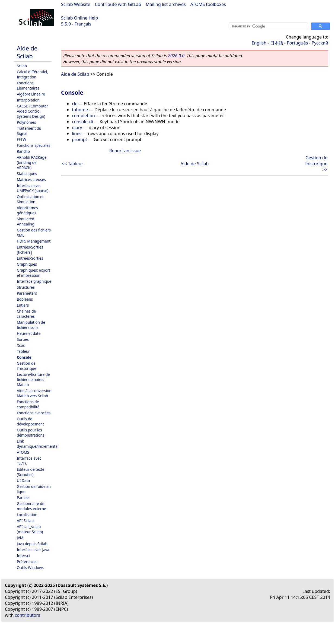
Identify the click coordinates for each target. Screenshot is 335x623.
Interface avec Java (33, 549)
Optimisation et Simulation (30, 199)
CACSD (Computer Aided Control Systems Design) (32, 111)
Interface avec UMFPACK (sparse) (32, 188)
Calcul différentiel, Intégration (32, 74)
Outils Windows (30, 567)
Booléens (25, 299)
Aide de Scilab (27, 52)
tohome (80, 110)
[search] (268, 26)
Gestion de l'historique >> (316, 164)
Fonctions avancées (33, 412)
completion (83, 116)
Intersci (23, 555)
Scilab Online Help (79, 18)
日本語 (276, 43)
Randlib (23, 151)
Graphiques (27, 264)
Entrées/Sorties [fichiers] (30, 249)
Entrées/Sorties (30, 258)
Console (24, 357)
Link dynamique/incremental (37, 443)
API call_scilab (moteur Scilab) (30, 529)
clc (74, 104)
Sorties (23, 339)
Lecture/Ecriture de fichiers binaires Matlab (33, 379)
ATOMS (23, 452)
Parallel (23, 497)
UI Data (23, 480)
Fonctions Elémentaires (28, 85)
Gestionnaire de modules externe (31, 506)
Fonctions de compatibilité (28, 404)
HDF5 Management (33, 241)
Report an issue (125, 151)
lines (76, 133)
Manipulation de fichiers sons (31, 325)
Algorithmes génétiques (27, 210)
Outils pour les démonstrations (30, 432)
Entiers (23, 305)
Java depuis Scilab (32, 543)
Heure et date (28, 333)
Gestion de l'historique (26, 366)
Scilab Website (75, 4)
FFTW (21, 139)
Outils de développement (30, 421)
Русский (320, 43)
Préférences (27, 561)
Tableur (23, 351)
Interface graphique (34, 281)
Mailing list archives (166, 4)
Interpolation (28, 100)
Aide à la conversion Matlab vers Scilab (34, 393)
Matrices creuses (31, 179)
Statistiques (27, 173)
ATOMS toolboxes (208, 4)
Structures (26, 287)
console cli (82, 122)
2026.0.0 (176, 56)
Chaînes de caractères (26, 314)
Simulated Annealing (25, 221)
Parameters (27, 293)
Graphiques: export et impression (33, 273)
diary (77, 128)
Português (297, 43)
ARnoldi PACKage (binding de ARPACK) (31, 162)
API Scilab (25, 520)
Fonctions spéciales (33, 145)
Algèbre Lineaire (31, 94)
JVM (20, 537)
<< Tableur (72, 164)
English (259, 43)
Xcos (21, 345)
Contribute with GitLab (118, 4)
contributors (27, 615)
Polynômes (26, 122)
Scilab (22, 65)
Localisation (27, 514)
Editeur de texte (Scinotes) (30, 472)
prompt (79, 139)
